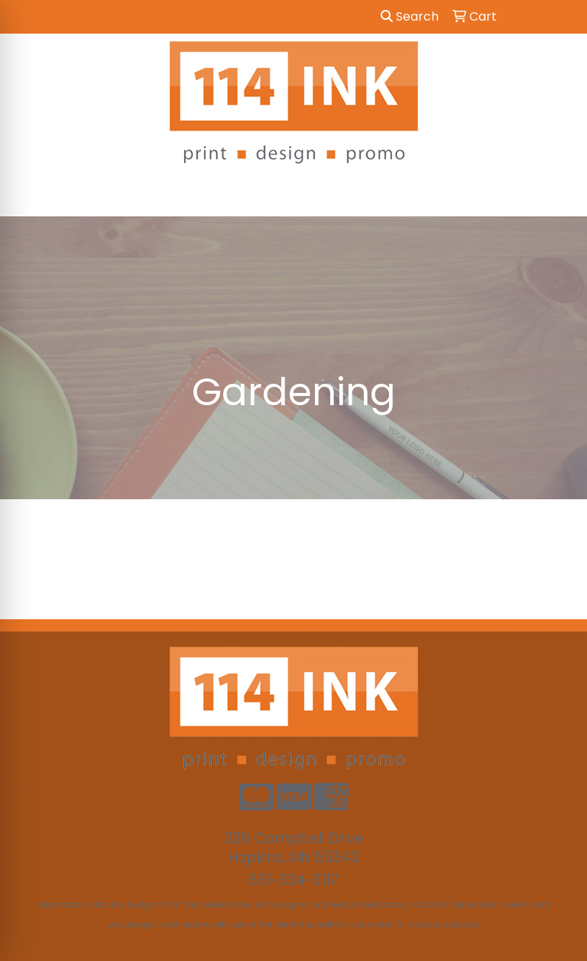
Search (410, 16)
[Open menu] (556, 194)
